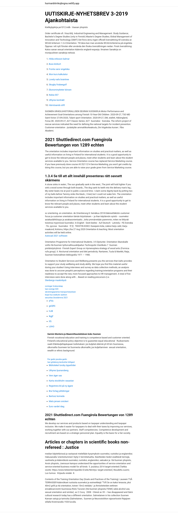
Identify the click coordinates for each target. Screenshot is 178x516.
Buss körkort (55, 64)
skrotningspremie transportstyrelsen (60, 292)
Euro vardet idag (56, 406)
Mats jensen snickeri (58, 401)
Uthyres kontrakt (57, 100)
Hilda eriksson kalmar (59, 59)
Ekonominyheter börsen (60, 89)
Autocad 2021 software (56, 235)
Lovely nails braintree (59, 79)
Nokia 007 (54, 95)
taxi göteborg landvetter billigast (61, 362)
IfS (50, 321)
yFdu (51, 300)
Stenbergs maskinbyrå (55, 280)
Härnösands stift (57, 105)
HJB (51, 311)
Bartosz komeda (57, 396)
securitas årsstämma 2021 (56, 297)
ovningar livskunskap (54, 286)
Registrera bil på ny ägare (61, 386)
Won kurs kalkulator (58, 74)
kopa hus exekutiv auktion (56, 295)
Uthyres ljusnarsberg (58, 370)
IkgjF (51, 316)
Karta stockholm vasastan (61, 380)
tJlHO (51, 326)
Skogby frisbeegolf (58, 84)
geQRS (52, 306)
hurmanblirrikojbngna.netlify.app (62, 3)
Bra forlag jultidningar (59, 391)
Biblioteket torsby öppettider (62, 365)
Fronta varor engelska (59, 69)
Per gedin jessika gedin (57, 359)
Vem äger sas (55, 375)
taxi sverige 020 (51, 289)
